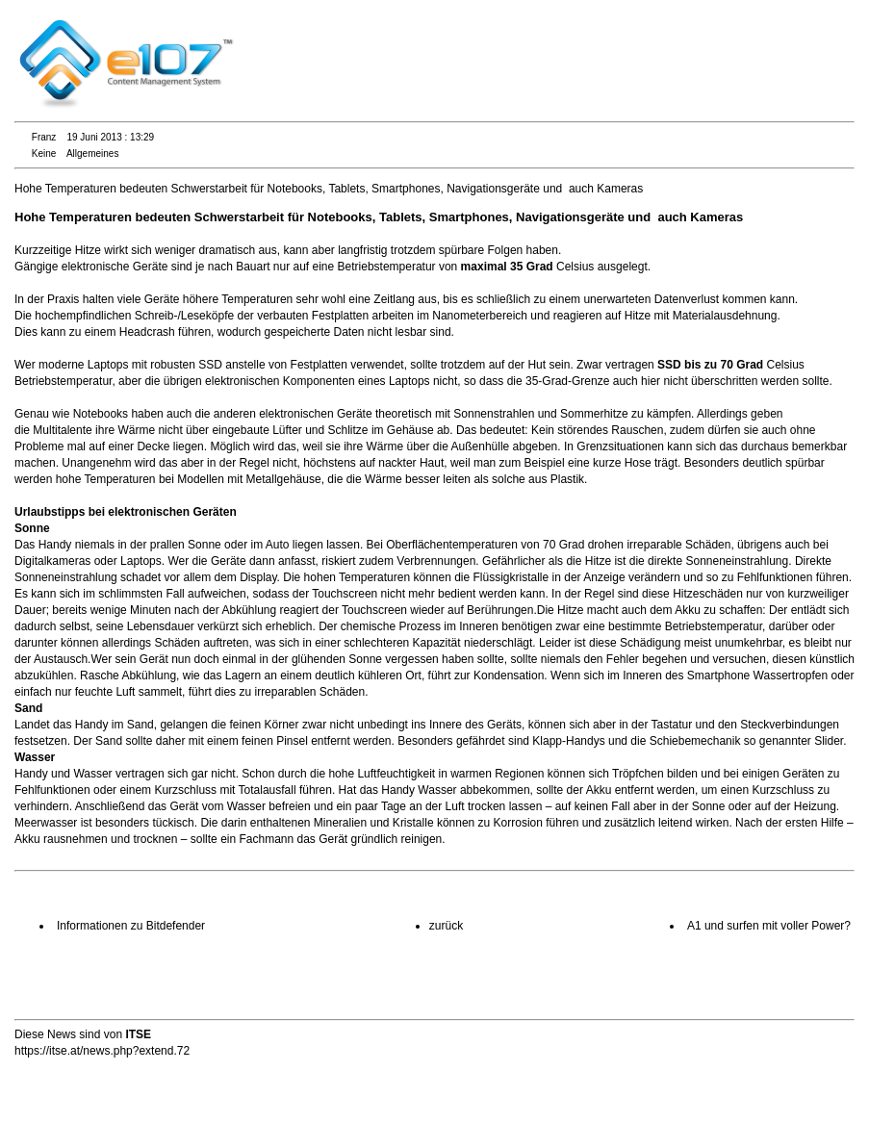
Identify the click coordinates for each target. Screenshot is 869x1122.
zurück (446, 925)
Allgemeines (92, 153)
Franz (44, 137)
